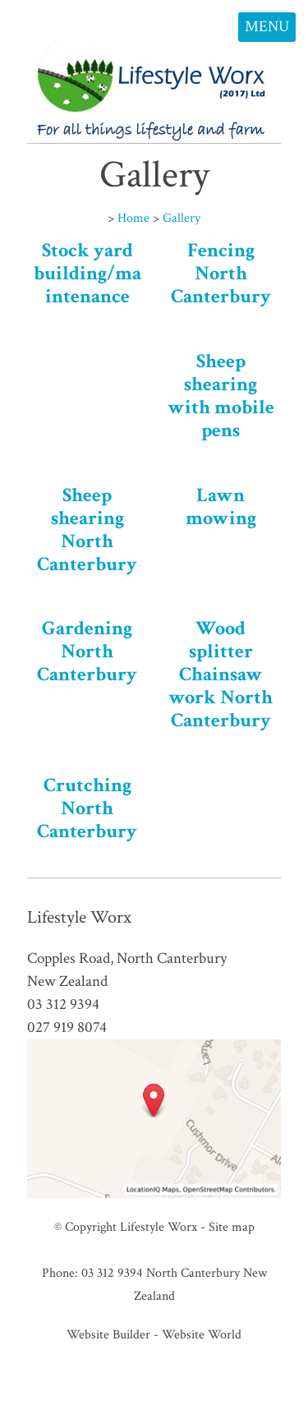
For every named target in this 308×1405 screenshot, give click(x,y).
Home (133, 218)
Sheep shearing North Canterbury (87, 529)
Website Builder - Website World (154, 1334)
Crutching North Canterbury (87, 808)
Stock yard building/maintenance (87, 273)
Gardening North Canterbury (87, 651)
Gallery (181, 218)
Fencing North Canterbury (221, 273)
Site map (232, 1226)
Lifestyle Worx (158, 1226)
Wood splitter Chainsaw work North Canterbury (220, 674)
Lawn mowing (221, 506)
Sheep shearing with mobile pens (221, 395)
